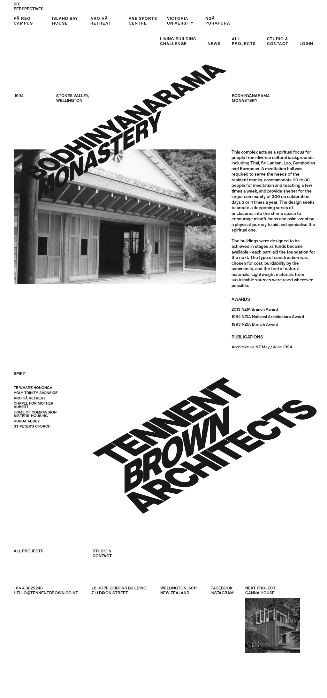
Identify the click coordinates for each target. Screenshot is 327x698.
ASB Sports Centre (143, 21)
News (214, 43)
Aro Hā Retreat (100, 21)
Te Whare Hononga (33, 388)
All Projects (28, 551)
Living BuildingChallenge (178, 41)
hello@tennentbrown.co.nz (46, 593)
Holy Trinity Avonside (35, 393)
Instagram (222, 593)
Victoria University (180, 21)
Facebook (221, 588)
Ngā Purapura (217, 21)
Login (306, 43)
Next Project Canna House (272, 619)
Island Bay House (65, 21)
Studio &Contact (277, 41)
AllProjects (244, 41)
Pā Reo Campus (23, 21)
